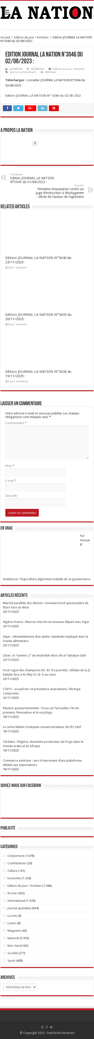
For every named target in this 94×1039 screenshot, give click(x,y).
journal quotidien (19, 908)
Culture (12, 871)
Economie (14, 878)
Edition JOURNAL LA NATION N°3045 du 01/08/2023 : (35, 178)
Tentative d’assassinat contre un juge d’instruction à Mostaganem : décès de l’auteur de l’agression (59, 191)
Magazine (14, 930)
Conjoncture (15, 856)
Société (12, 953)
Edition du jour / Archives (31, 37)
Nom (9, 466)
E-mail (10, 481)
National (13, 938)
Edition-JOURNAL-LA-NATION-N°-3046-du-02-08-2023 (43, 95)
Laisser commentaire (23, 72)
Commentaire (16, 423)
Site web (11, 496)
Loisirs (11, 923)
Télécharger (15, 80)
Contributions (16, 863)
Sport (11, 960)
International (16, 900)
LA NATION (15, 69)
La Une (12, 915)
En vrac (12, 893)
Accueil (5, 37)
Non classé (14, 945)
